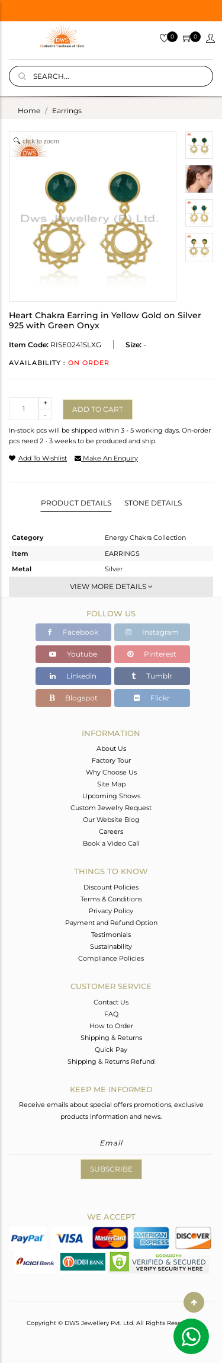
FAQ (111, 1014)
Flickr (152, 697)
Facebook (73, 632)
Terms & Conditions (111, 899)
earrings (67, 110)
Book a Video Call (111, 843)
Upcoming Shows (111, 796)
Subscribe (111, 1168)
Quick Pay (111, 1049)
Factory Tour (111, 760)
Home (29, 110)
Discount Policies (111, 887)
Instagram (152, 632)
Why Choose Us (111, 772)
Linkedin (73, 675)
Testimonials (111, 934)
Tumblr (151, 675)
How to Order (111, 1026)
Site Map (111, 784)
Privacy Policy (111, 911)
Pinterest (151, 653)
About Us (111, 748)
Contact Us (111, 1002)
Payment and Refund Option (111, 923)
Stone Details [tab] (153, 502)
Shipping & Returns (111, 1038)
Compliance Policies (111, 958)
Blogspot (73, 697)
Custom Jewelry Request (111, 808)
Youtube (73, 653)
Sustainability (111, 946)
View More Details (111, 586)
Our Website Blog (111, 819)
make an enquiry (106, 458)
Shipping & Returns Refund (111, 1061)
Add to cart (97, 409)
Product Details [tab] (76, 502)
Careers (111, 831)
